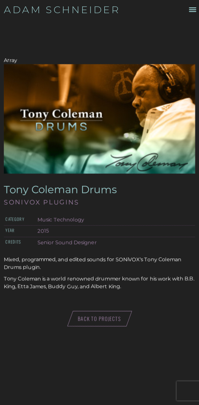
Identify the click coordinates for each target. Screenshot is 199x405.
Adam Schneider (62, 10)
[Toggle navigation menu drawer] (192, 9)
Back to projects (100, 319)
